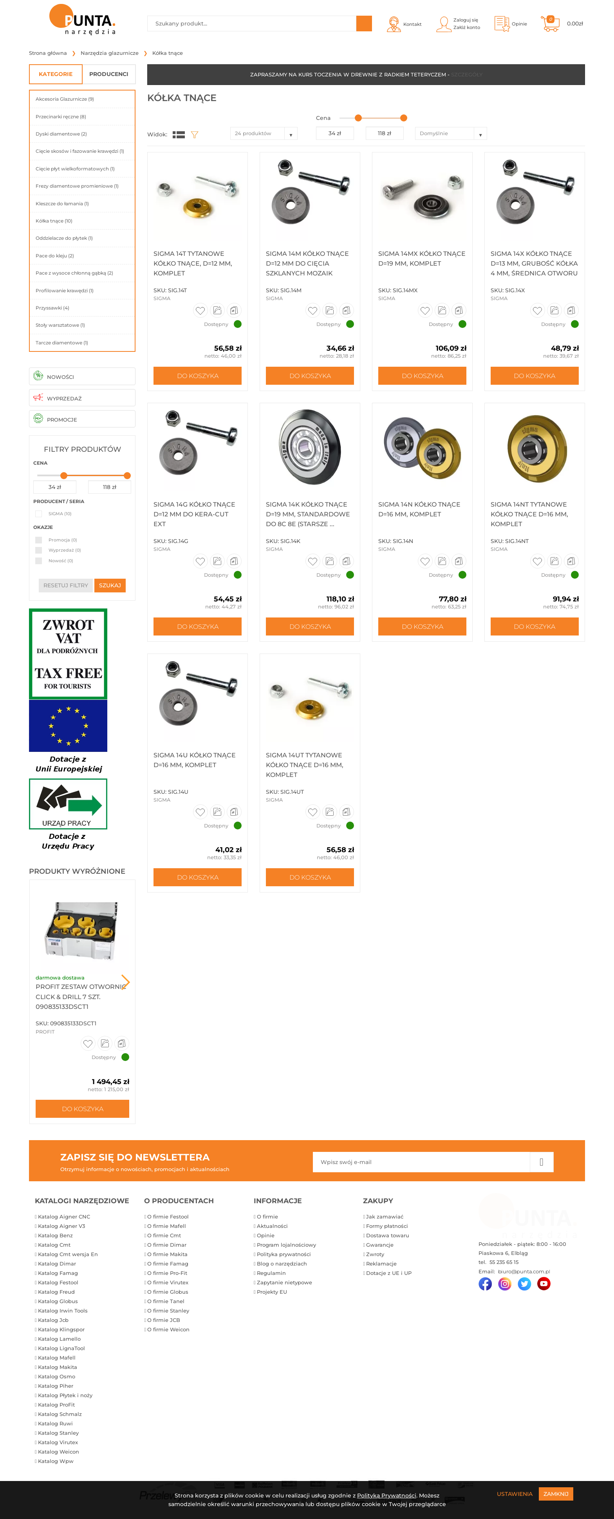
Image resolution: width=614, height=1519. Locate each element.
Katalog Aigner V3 (61, 1226)
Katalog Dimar (57, 1263)
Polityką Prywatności (386, 1495)
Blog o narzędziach (282, 1263)
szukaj (110, 585)
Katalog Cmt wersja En (68, 1254)
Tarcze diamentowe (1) (62, 343)
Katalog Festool (58, 1282)
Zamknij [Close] (556, 1493)
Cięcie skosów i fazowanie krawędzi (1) (80, 151)
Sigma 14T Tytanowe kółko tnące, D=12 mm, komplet (193, 263)
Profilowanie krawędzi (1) (65, 290)
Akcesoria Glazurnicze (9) (65, 99)
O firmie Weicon (168, 1329)
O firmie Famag (167, 1263)
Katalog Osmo (56, 1376)
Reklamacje (381, 1263)
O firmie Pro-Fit (167, 1273)
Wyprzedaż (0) (65, 550)
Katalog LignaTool (61, 1348)
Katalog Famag (58, 1273)
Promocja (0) (63, 540)
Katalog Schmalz (60, 1414)
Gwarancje (380, 1245)
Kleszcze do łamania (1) (62, 203)
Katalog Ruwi (55, 1423)
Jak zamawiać (384, 1216)
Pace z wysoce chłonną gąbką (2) (74, 273)
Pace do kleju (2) (55, 256)
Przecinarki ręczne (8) (61, 116)
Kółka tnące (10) (54, 221)
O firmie (267, 1216)
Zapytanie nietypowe (284, 1282)
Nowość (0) (61, 560)
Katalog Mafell (57, 1357)
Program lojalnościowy (286, 1245)
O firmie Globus (167, 1292)
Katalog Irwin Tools (63, 1310)
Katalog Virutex (58, 1442)
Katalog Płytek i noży (65, 1395)
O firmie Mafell (166, 1226)
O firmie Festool (168, 1216)
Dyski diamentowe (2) (61, 134)
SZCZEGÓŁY (466, 74)
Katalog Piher (55, 1386)
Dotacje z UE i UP (389, 1273)
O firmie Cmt (164, 1235)
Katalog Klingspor (61, 1329)
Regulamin (271, 1273)
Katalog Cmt (54, 1245)
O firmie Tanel (165, 1301)
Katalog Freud (56, 1292)
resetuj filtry (65, 585)
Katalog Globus (58, 1301)
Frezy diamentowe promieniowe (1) (77, 186)
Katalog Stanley (58, 1433)
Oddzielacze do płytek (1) (64, 238)
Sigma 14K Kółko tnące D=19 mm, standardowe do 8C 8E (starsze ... (308, 514)
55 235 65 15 (503, 1262)
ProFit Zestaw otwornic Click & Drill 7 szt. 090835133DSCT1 (81, 996)
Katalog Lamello (59, 1339)
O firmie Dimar (166, 1245)
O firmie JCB (163, 1320)
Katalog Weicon (58, 1451)
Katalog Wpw (56, 1461)
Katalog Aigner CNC (64, 1216)
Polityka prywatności (284, 1254)
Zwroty (375, 1254)
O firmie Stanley (168, 1310)
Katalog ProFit (56, 1404)
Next (126, 982)
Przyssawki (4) (52, 308)
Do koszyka (82, 1109)
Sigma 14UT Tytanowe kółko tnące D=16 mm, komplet (304, 765)
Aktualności (272, 1226)
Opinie (265, 1235)
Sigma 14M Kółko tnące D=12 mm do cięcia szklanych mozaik (307, 263)
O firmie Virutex (167, 1282)
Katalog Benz (55, 1235)
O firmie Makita (167, 1254)
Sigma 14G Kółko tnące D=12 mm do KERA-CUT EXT (194, 514)
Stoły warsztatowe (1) (60, 325)
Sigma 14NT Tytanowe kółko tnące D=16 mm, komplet (529, 514)
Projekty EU (272, 1292)
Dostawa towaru (387, 1235)
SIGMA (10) (60, 513)
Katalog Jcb (53, 1320)
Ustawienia (515, 1493)
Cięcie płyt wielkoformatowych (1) (75, 169)
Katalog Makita (57, 1367)
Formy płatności (387, 1226)
